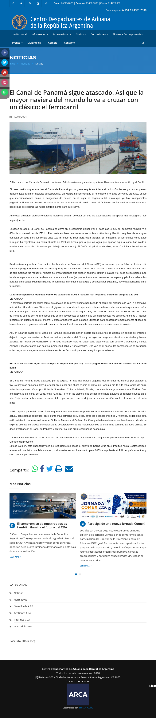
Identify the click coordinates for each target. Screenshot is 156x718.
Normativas (20, 599)
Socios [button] (81, 34)
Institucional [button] (19, 34)
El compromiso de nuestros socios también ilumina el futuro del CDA (42, 525)
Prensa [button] (17, 43)
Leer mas (15, 556)
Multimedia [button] (35, 43)
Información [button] (40, 34)
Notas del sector (23, 626)
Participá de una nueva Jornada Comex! (116, 524)
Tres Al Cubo (86, 707)
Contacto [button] (69, 42)
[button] (143, 42)
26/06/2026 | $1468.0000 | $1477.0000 (87, 3)
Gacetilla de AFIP (23, 606)
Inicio (12, 63)
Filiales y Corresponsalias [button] (128, 34)
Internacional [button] (62, 34)
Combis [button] (53, 43)
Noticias (25, 63)
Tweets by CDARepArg (22, 641)
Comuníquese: (126, 10)
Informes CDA (22, 619)
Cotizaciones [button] (99, 34)
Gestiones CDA (22, 613)
